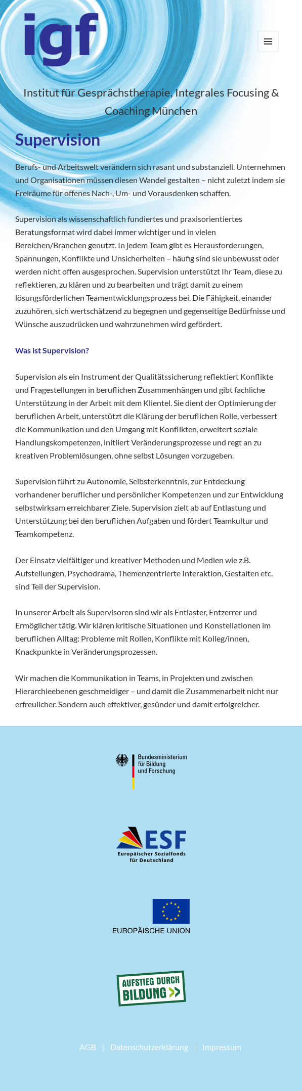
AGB (87, 1047)
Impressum (221, 1047)
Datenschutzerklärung (149, 1047)
